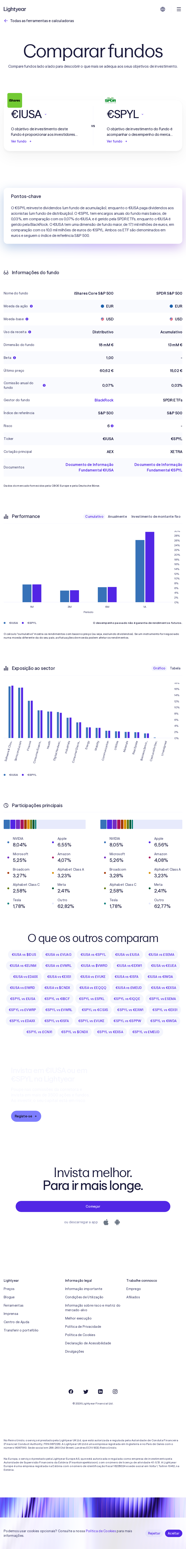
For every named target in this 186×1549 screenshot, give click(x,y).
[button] (45, 114)
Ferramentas (13, 1305)
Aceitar (174, 1533)
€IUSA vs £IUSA (127, 955)
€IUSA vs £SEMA (161, 955)
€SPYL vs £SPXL (92, 999)
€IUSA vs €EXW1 (129, 966)
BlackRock (104, 400)
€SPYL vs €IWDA (163, 1021)
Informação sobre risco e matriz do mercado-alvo (93, 1307)
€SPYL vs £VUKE (91, 1021)
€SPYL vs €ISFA (56, 1021)
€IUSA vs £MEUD (129, 988)
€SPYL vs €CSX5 (95, 1010)
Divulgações (74, 1351)
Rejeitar (154, 1533)
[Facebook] (71, 1391)
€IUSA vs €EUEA (163, 966)
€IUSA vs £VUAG (58, 955)
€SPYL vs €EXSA (110, 1032)
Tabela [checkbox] (175, 668)
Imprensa (11, 1314)
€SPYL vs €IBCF (57, 999)
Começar (93, 1206)
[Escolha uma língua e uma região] (162, 9)
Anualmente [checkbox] (117, 516)
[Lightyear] (15, 9)
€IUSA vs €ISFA (126, 977)
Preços (9, 1289)
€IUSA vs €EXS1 (59, 977)
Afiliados (133, 1297)
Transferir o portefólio (21, 1330)
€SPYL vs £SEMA (162, 999)
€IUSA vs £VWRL (58, 966)
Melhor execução (78, 1318)
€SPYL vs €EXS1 (164, 1010)
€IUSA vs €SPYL (93, 955)
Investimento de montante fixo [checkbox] (155, 516)
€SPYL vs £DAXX (22, 1021)
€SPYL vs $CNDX (74, 1032)
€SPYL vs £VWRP (22, 1010)
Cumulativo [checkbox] (94, 516)
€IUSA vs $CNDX (57, 988)
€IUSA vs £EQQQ (93, 988)
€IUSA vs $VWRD (94, 966)
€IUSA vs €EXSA (163, 988)
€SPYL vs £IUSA (22, 999)
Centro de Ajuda (16, 1322)
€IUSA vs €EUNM (23, 966)
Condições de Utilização (84, 1297)
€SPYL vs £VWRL (59, 1010)
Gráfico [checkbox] (159, 668)
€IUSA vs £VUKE (93, 977)
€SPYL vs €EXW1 (130, 1010)
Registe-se (26, 1116)
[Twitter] (85, 1391)
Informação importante (83, 1289)
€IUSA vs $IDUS (24, 955)
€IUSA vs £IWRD (22, 988)
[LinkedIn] (100, 1391)
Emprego (133, 1289)
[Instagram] (115, 1391)
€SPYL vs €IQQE (127, 999)
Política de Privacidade (83, 1327)
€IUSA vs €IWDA (160, 977)
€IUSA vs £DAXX (25, 977)
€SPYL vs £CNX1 (39, 1032)
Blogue (9, 1297)
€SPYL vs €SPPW (127, 1021)
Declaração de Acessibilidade (88, 1343)
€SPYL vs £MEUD (146, 1032)
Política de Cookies (80, 1335)
